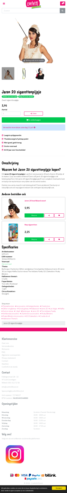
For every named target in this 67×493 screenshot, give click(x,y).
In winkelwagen (33, 120)
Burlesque (25, 311)
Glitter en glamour (9, 309)
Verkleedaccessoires (10, 314)
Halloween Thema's (10, 318)
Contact (5, 361)
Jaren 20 (44, 309)
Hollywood (34, 309)
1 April (17, 311)
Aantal (4, 109)
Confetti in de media (9, 367)
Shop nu (34, 215)
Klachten (5, 364)
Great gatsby (23, 309)
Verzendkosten (8, 346)
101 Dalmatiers (31, 316)
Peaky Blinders (46, 314)
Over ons (5, 343)
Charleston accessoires (29, 314)
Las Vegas (53, 309)
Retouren (5, 349)
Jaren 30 (35, 311)
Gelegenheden (33, 306)
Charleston (45, 306)
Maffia (61, 309)
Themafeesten (8, 306)
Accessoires (20, 306)
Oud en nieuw (7, 311)
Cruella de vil (44, 316)
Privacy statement (9, 358)
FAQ (3, 352)
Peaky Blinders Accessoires (13, 316)
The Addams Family (48, 311)
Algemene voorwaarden (11, 355)
